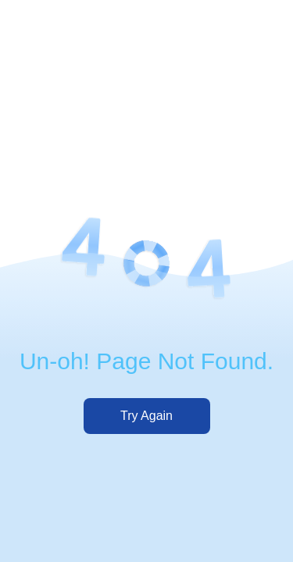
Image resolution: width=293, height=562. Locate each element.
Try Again (146, 415)
